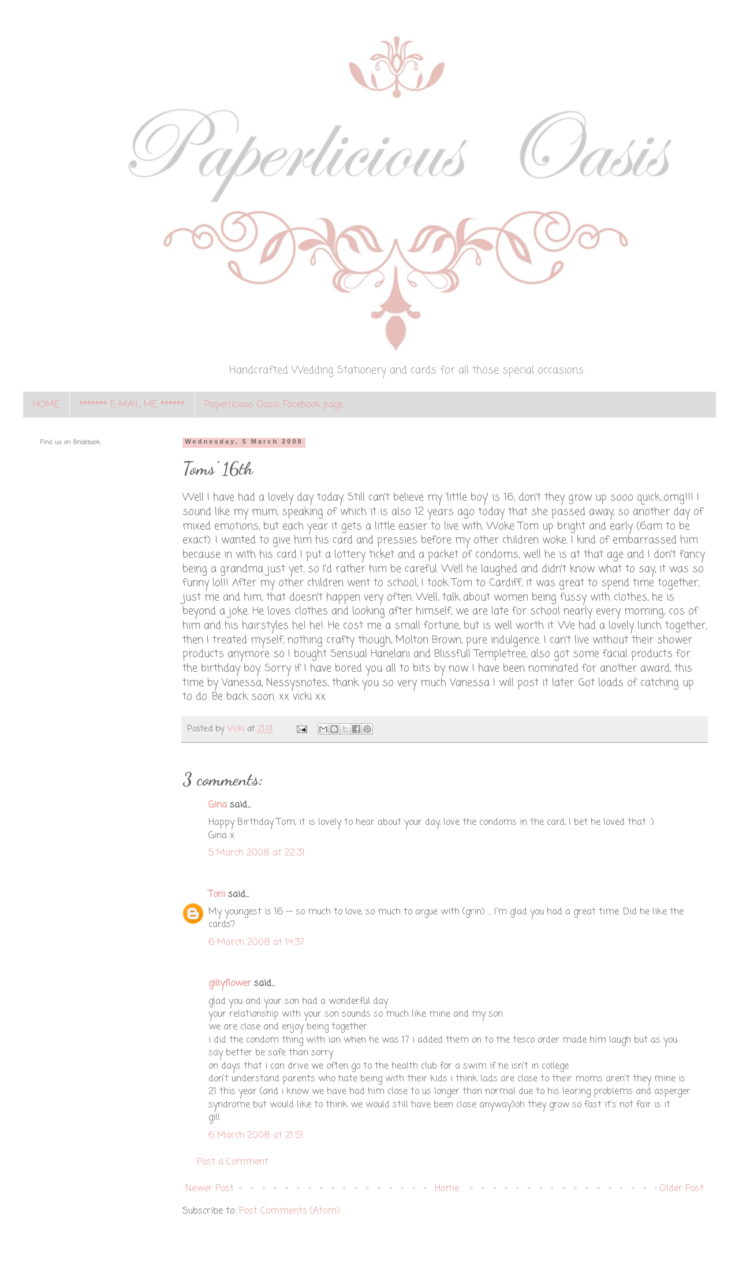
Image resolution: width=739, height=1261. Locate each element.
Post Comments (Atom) (289, 1211)
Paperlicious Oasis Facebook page (273, 405)
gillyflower (229, 984)
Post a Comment (232, 1162)
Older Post (681, 1189)
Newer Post (209, 1189)
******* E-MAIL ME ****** (132, 405)
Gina (217, 805)
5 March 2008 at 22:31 (256, 853)
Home (447, 1189)
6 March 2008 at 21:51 (255, 1136)
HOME (46, 405)
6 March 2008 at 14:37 (256, 943)
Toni (216, 895)
